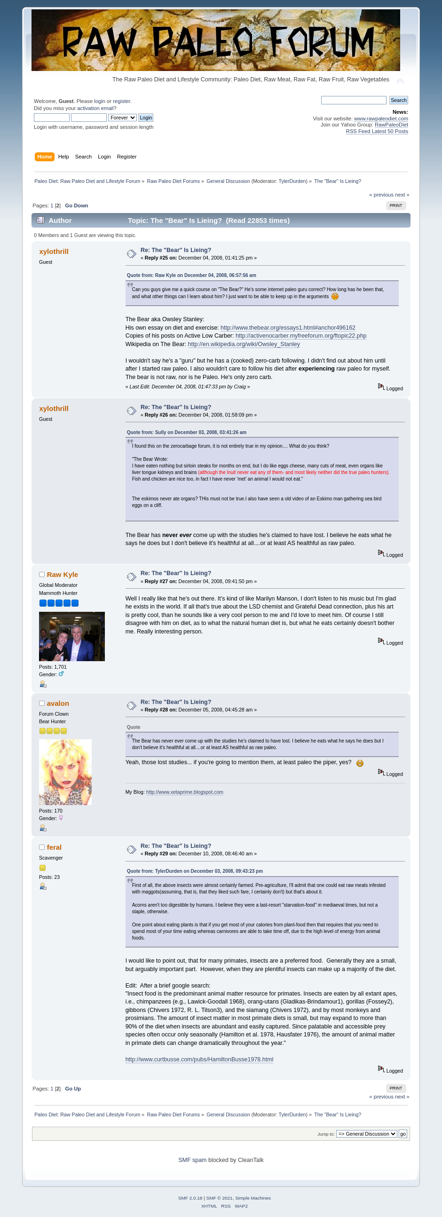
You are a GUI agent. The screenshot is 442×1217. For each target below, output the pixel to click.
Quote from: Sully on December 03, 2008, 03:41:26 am (187, 432)
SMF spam (192, 1160)
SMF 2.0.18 (190, 1198)
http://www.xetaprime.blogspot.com (184, 792)
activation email (95, 108)
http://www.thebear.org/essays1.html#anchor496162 (288, 327)
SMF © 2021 (219, 1198)
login (99, 101)
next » (402, 195)
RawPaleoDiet (391, 124)
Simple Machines (253, 1198)
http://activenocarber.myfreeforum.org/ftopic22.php (301, 335)
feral (54, 847)
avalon (58, 703)
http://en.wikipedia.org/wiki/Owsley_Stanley (244, 344)
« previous (381, 195)
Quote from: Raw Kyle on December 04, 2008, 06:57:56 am (191, 275)
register (121, 101)
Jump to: (326, 1134)
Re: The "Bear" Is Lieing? (176, 250)
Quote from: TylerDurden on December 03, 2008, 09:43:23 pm (195, 871)
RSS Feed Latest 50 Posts (377, 131)
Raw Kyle (63, 574)
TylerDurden (292, 181)
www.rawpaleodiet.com (381, 118)
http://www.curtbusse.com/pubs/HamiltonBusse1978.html (200, 1059)
